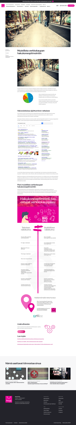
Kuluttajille (28, 4)
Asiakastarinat (43, 6)
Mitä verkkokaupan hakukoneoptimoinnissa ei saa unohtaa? (38, 383)
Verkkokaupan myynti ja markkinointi (9, 57)
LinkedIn (60, 408)
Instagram (61, 412)
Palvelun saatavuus (47, 412)
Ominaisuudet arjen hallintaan (50, 404)
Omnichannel (20, 6)
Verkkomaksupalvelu (11, 6)
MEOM (69, 422)
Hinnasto (27, 6)
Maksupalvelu (46, 398)
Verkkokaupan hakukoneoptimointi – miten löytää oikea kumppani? (59, 383)
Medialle (60, 404)
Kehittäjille (23, 4)
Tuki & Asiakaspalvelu (10, 4)
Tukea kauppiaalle (34, 6)
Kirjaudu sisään (64, 5)
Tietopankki (61, 398)
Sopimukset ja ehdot (23, 422)
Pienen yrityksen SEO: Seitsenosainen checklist (14, 383)
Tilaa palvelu (71, 5)
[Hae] (44, 4)
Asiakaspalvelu (47, 408)
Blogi (60, 400)
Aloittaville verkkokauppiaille (36, 4)
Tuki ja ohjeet (46, 410)
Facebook (60, 410)
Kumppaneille (17, 4)
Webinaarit (61, 402)
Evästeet (15, 422)
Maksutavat (46, 400)
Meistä (49, 6)
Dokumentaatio (47, 414)
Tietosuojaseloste (8, 422)
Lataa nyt (21, 331)
